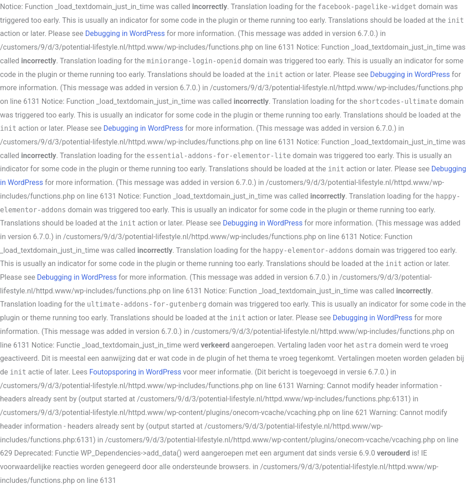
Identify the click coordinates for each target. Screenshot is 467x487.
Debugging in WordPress (125, 33)
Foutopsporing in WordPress (135, 372)
